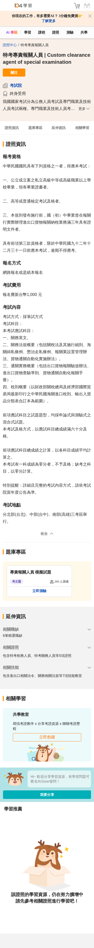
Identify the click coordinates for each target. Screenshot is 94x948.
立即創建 (47, 737)
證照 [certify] (55, 32)
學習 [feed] (27, 32)
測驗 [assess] (69, 32)
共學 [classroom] (83, 32)
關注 (14, 73)
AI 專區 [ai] (12, 32)
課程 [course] (41, 32)
